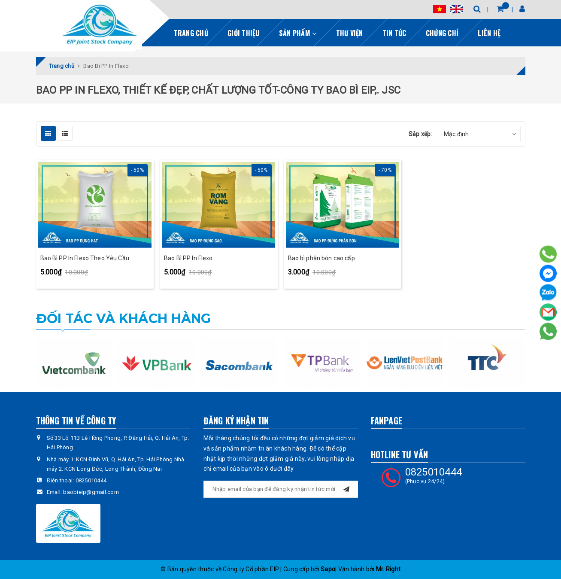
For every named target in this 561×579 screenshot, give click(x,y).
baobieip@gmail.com (91, 492)
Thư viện (349, 33)
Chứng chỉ (442, 33)
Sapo (328, 569)
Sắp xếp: (420, 134)
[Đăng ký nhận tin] (346, 488)
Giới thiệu (243, 33)
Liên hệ (489, 33)
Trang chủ (191, 33)
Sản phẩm (298, 33)
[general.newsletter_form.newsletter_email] (280, 489)
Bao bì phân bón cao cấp (321, 258)
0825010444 (91, 480)
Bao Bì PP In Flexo (188, 258)
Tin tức (394, 33)
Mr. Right (388, 569)
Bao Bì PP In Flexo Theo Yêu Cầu (84, 258)
